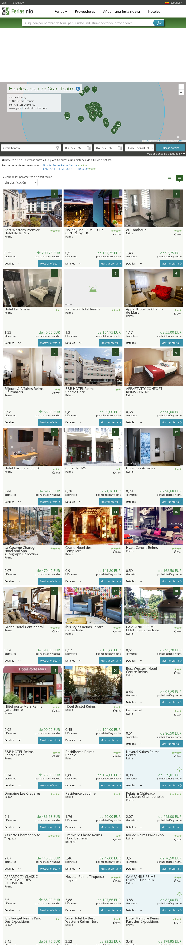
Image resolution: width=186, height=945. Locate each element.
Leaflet (146, 141)
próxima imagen (60, 208)
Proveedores (85, 11)
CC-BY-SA (182, 141)
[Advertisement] (93, 55)
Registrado (17, 2)
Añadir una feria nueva (121, 11)
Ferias (60, 11)
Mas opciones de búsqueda (163, 153)
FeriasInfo (19, 11)
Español (176, 2)
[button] (89, 112)
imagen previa (5, 208)
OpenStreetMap (164, 141)
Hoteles (154, 11)
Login (5, 2)
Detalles (12, 263)
